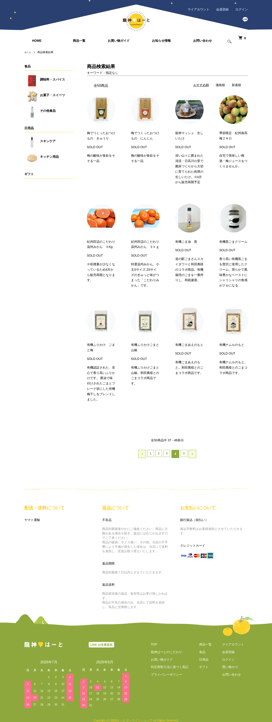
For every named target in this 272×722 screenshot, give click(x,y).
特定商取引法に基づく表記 (166, 666)
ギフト (29, 174)
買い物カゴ (234, 666)
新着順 (236, 85)
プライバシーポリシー (163, 673)
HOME (37, 40)
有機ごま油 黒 (186, 241)
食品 (27, 66)
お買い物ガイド (119, 40)
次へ (191, 453)
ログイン (241, 9)
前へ (143, 453)
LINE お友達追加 (101, 643)
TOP (150, 643)
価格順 (220, 85)
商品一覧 (79, 40)
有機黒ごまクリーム (233, 241)
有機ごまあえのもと (189, 344)
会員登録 (222, 9)
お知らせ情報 (161, 40)
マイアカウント (198, 9)
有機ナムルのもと (231, 344)
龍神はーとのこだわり (163, 651)
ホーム (28, 52)
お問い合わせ (202, 40)
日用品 (29, 128)
